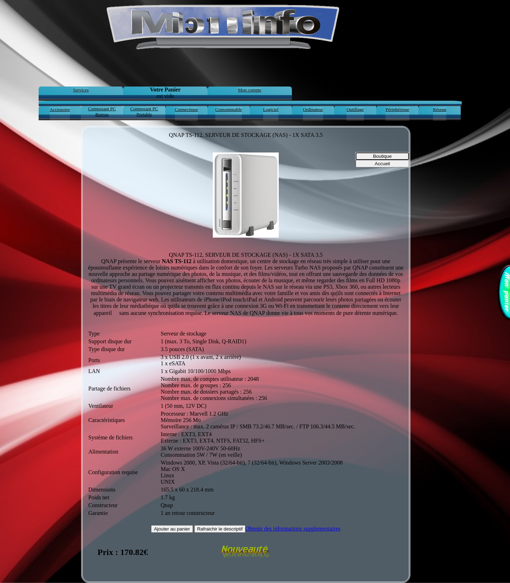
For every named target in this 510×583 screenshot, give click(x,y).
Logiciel (270, 109)
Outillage (355, 109)
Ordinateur (313, 109)
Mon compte (249, 90)
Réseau (440, 109)
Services (81, 90)
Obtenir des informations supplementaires (292, 529)
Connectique (186, 109)
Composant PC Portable (144, 111)
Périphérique (397, 109)
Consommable (228, 109)
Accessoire (60, 109)
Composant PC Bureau (102, 111)
